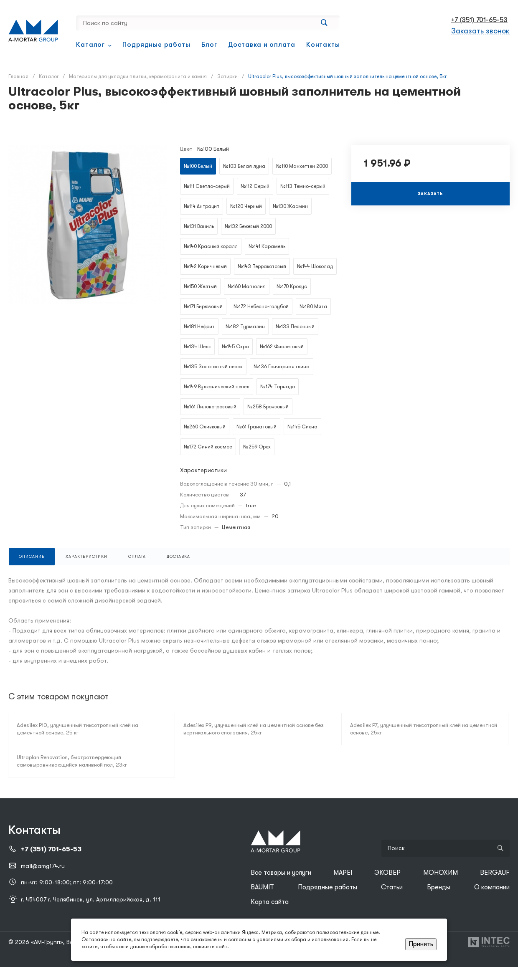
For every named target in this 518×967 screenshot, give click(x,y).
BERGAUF (495, 872)
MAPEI (342, 872)
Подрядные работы (327, 887)
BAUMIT (262, 887)
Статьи (392, 887)
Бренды (438, 887)
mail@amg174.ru (43, 866)
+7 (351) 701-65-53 (479, 20)
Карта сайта (270, 902)
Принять (421, 944)
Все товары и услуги (281, 872)
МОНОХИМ (440, 872)
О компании (492, 887)
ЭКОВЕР (387, 872)
